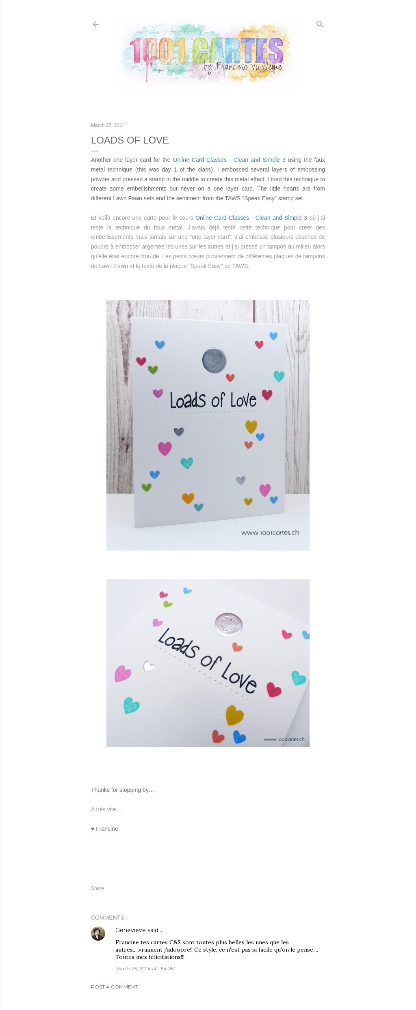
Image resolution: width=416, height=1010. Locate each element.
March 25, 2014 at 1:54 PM (145, 968)
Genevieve (130, 930)
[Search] (320, 22)
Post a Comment (114, 987)
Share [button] (97, 888)
